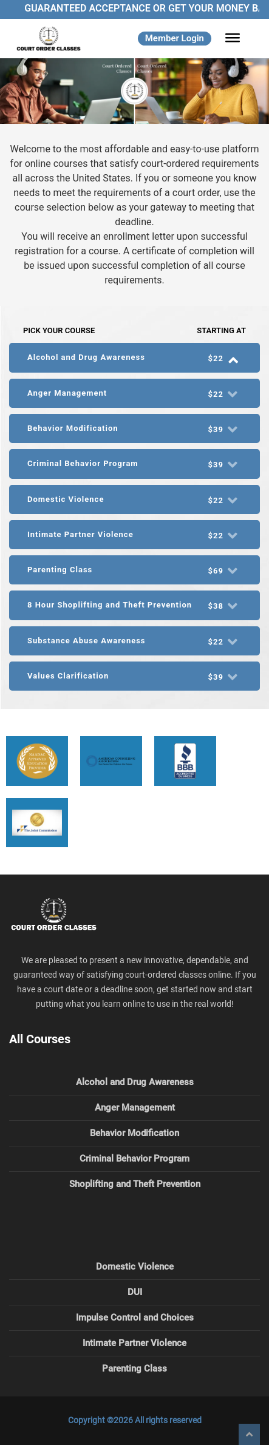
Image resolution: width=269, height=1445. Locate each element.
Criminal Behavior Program (134, 1158)
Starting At (221, 330)
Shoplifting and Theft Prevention (134, 1184)
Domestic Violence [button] (134, 500)
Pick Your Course (59, 330)
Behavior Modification (134, 1133)
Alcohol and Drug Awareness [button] (134, 358)
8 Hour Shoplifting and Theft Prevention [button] (134, 605)
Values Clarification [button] (134, 676)
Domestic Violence (135, 1266)
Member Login (174, 38)
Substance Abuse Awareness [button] (134, 641)
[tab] (134, 357)
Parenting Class (134, 1368)
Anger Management (135, 1107)
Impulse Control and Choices (135, 1317)
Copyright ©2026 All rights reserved (135, 1420)
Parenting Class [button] (134, 570)
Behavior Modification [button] (134, 429)
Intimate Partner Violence (134, 1343)
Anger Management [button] (134, 393)
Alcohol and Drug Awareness (135, 1082)
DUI (135, 1292)
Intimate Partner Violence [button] (134, 535)
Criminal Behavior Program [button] (134, 464)
